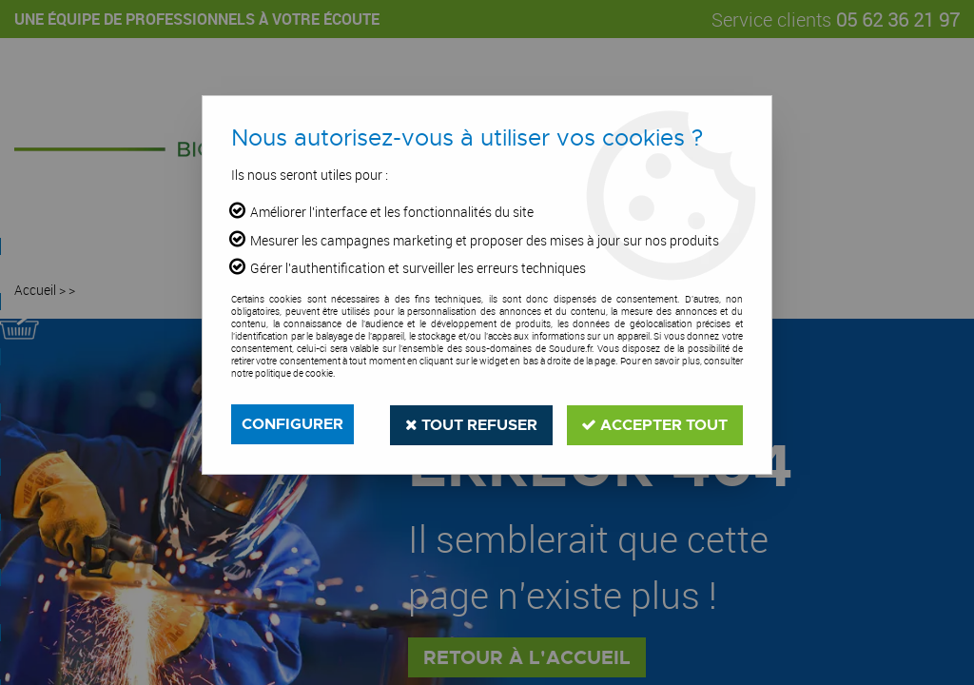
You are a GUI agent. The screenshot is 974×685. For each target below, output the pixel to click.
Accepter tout (654, 424)
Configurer (292, 424)
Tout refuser (470, 424)
